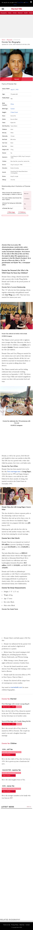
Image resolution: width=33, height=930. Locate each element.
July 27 (13, 89)
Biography (4, 12)
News (9, 12)
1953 (17, 89)
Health (26, 12)
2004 (13, 775)
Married (20, 12)
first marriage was (13, 471)
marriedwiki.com (16, 687)
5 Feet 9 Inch (14, 112)
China (12, 104)
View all (29, 806)
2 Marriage (11, 212)
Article (14, 12)
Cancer (13, 108)
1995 (13, 754)
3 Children (22, 212)
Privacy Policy (20, 2)
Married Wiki (16, 9)
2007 (13, 791)
